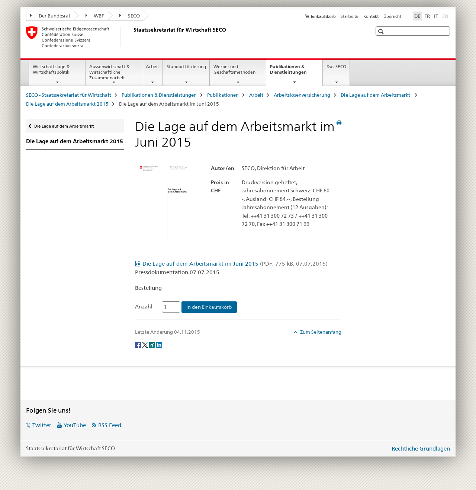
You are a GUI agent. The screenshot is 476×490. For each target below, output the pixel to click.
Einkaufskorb (323, 16)
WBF (95, 15)
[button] (382, 31)
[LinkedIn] (159, 344)
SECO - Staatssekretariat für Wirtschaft (68, 95)
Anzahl (143, 307)
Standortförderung (186, 66)
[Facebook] (138, 344)
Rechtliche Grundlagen (421, 448)
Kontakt (371, 16)
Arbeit (152, 66)
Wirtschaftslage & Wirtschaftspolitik (51, 69)
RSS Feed (109, 425)
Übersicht (392, 16)
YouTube (75, 425)
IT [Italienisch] (436, 16)
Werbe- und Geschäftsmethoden (234, 69)
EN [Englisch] (446, 15)
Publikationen (223, 95)
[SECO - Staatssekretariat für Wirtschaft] (132, 36)
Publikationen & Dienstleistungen (296, 72)
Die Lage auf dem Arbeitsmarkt (376, 95)
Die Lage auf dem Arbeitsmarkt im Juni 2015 (235, 263)
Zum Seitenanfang (320, 332)
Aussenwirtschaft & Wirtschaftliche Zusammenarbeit (109, 72)
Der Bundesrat (50, 15)
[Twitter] (145, 344)
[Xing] (152, 344)
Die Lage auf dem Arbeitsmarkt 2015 (67, 104)
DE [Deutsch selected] (417, 16)
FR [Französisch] (427, 16)
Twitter (41, 425)
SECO (129, 15)
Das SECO (336, 66)
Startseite (349, 16)
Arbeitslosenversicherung (302, 95)
